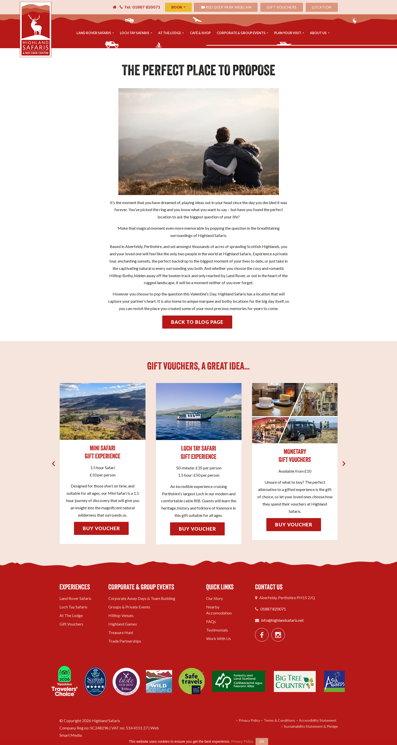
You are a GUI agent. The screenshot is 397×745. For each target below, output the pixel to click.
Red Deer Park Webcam (226, 7)
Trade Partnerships (124, 641)
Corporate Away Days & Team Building (141, 598)
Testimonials (217, 630)
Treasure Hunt (120, 632)
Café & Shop (200, 33)
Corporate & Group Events (241, 33)
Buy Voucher (101, 528)
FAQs (211, 621)
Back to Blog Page (197, 322)
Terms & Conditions (278, 720)
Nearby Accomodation (219, 609)
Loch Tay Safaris (135, 33)
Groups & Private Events (129, 606)
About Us (318, 33)
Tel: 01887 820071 (140, 7)
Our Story (214, 598)
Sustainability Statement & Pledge (309, 726)
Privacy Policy (248, 720)
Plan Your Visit (288, 33)
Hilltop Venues (121, 615)
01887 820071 (273, 608)
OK (261, 741)
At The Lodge (170, 33)
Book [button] (177, 7)
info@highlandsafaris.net (282, 620)
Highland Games (122, 624)
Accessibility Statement (316, 720)
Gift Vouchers (282, 7)
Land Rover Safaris (94, 33)
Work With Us (218, 638)
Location (322, 7)
